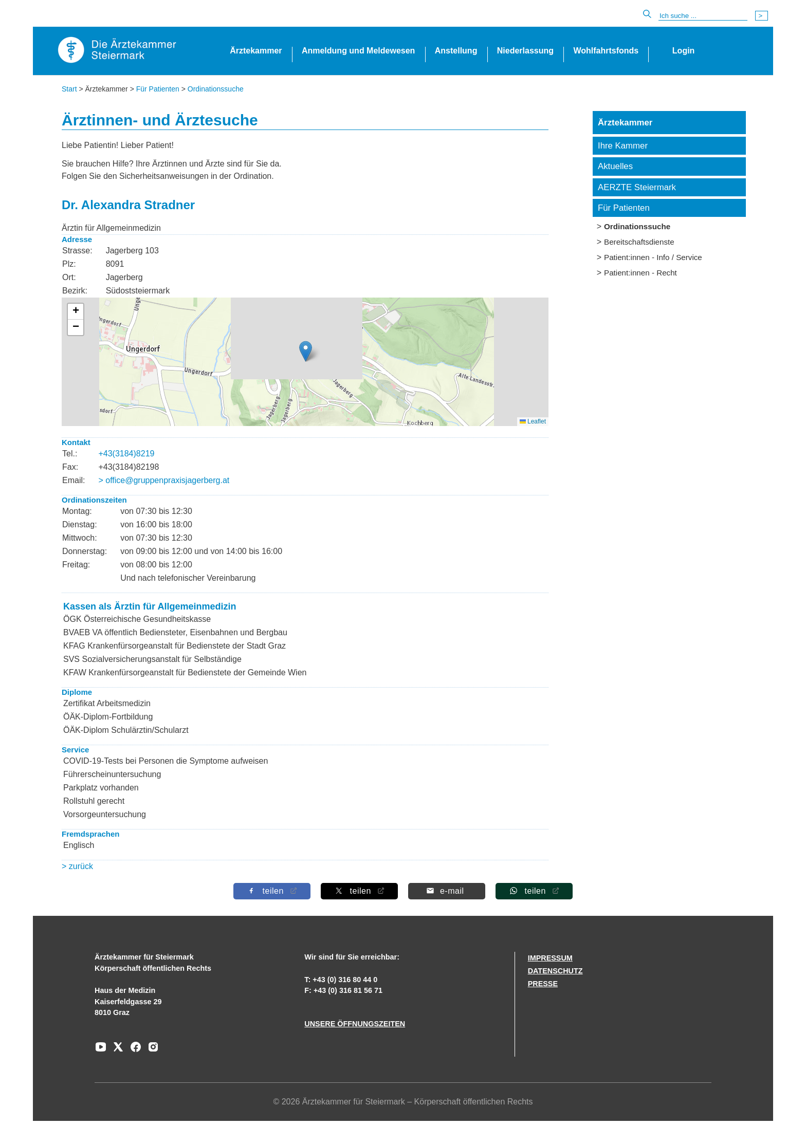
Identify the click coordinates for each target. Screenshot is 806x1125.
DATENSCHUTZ (555, 971)
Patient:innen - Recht (640, 272)
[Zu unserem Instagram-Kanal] (150, 1050)
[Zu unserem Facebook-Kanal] (133, 1050)
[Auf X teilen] (359, 891)
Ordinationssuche (216, 89)
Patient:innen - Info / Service (653, 257)
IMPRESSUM (550, 958)
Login (683, 50)
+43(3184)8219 (126, 453)
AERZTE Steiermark (637, 187)
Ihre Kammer (623, 146)
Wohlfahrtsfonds (605, 50)
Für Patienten (157, 89)
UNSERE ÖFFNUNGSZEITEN (354, 1024)
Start (69, 89)
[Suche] (702, 16)
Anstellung (456, 50)
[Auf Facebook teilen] (272, 891)
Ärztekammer (256, 50)
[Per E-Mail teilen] (446, 891)
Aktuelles (615, 166)
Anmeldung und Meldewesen (358, 50)
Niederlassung (525, 50)
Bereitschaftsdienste (639, 241)
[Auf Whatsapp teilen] (534, 891)
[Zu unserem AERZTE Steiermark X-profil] (115, 1050)
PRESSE (543, 984)
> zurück (77, 866)
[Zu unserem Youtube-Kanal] (101, 1050)
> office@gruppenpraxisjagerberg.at (163, 480)
